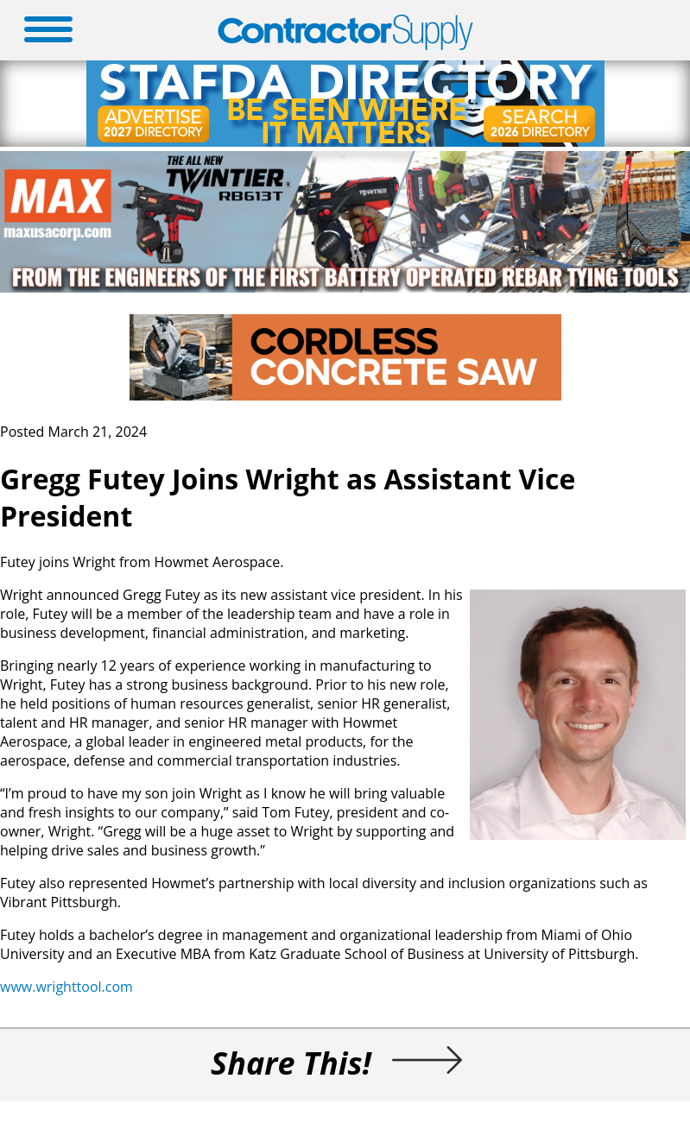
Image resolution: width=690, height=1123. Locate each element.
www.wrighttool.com (66, 986)
